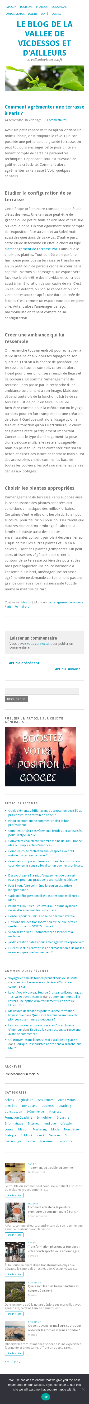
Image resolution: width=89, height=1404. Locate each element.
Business (48, 1106)
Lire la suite (14, 1195)
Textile (30, 1141)
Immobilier (44, 1117)
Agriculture (26, 1100)
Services (54, 1135)
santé (40, 1135)
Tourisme (26, 7)
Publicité (26, 1135)
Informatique (14, 1123)
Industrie (63, 1117)
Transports (64, 1141)
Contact (57, 13)
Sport (69, 1135)
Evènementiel (36, 1111)
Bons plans (59, 7)
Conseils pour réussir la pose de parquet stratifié (41, 916)
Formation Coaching (18, 1117)
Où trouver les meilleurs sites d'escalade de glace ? (42, 1040)
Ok (46, 1397)
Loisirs (32, 13)
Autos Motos (15, 13)
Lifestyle (66, 1123)
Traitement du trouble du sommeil (51, 1167)
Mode (55, 1129)
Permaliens (21, 606)
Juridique (49, 1123)
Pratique (42, 7)
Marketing (40, 1129)
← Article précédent (22, 663)
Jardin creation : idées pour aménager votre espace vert (46, 942)
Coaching (64, 1106)
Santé (44, 13)
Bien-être (11, 1106)
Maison (11, 7)
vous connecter (38, 643)
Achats (9, 1100)
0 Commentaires (55, 120)
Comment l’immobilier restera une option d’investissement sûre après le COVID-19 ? (44, 1001)
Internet (33, 1123)
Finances (55, 1111)
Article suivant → (69, 669)
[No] (83, 1389)
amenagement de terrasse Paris (33, 249)
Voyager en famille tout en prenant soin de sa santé (43, 978)
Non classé (71, 1129)
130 (15, 1362)
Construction (13, 1111)
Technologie (13, 1141)
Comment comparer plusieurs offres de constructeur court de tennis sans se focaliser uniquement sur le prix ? (45, 865)
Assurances (45, 1100)
